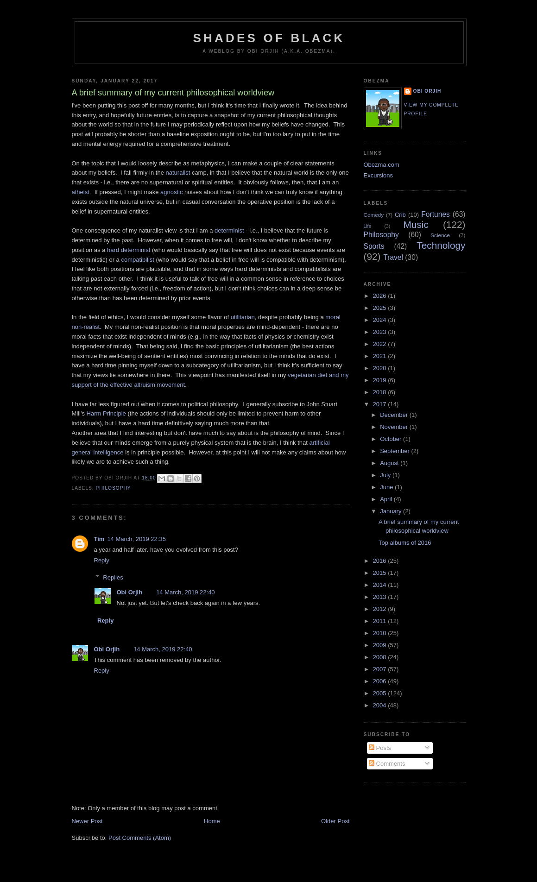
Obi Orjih (130, 592)
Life (368, 226)
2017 (380, 404)
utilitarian (243, 317)
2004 (380, 705)
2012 (380, 608)
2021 (380, 356)
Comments (387, 763)
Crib (400, 214)
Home (212, 821)
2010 (380, 633)
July (386, 475)
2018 (380, 392)
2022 (380, 343)
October (391, 438)
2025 (380, 307)
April (387, 499)
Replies (113, 576)
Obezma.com (381, 164)
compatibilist (137, 259)
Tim (99, 539)
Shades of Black (269, 38)
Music (416, 224)
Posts (380, 747)
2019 (380, 380)
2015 (380, 572)
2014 (380, 584)
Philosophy (113, 488)
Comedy (374, 215)
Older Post (335, 821)
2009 (380, 645)
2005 (380, 693)
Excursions (378, 175)
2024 (380, 319)
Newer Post (87, 821)
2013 (380, 596)
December (395, 414)
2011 (380, 620)
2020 (380, 368)
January (391, 511)
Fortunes (435, 214)
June (387, 487)
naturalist (178, 172)
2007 (380, 669)
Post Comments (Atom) (139, 837)
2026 (380, 295)
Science (440, 235)
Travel (393, 257)
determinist (229, 230)
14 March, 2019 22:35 (136, 539)
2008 (380, 657)
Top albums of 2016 (405, 542)
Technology (441, 245)
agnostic (171, 192)
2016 (380, 560)
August (390, 463)
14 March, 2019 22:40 (185, 592)
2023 (380, 331)
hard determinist (128, 249)
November (395, 426)
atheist (80, 192)
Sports (374, 246)
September (395, 450)
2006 (380, 681)
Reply (101, 560)
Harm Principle (106, 413)
